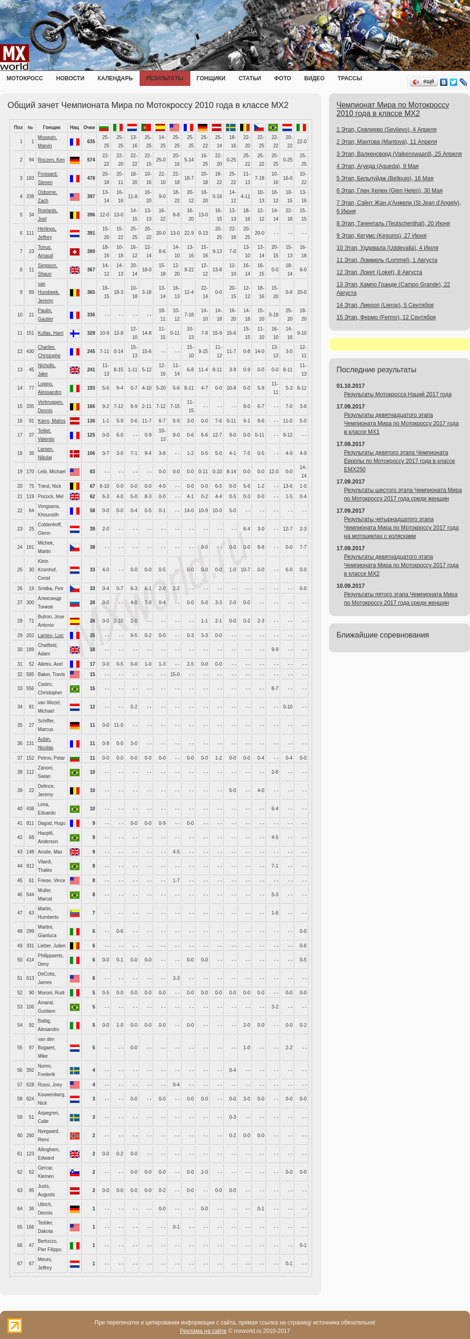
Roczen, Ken (51, 159)
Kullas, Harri (50, 333)
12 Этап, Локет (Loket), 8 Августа (379, 272)
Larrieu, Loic (51, 635)
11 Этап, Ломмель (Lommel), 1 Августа (387, 260)
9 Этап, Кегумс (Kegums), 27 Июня (381, 235)
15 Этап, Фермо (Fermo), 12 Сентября (386, 317)
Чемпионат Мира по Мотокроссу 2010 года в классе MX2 (393, 109)
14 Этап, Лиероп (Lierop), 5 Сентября (385, 305)
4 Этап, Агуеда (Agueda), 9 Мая (378, 166)
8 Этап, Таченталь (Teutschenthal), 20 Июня (393, 223)
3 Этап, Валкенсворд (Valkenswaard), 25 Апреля (399, 154)
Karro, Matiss (52, 420)
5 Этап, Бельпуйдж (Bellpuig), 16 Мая (385, 178)
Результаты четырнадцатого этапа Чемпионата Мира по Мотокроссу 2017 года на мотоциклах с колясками (401, 527)
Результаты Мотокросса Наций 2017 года (398, 394)
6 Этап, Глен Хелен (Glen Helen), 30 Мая (390, 190)
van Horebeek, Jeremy (49, 292)
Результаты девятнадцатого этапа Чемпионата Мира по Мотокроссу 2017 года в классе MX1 (401, 423)
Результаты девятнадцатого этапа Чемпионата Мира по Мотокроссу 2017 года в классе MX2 (401, 565)
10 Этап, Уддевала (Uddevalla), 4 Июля (388, 248)
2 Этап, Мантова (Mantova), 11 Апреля (387, 142)
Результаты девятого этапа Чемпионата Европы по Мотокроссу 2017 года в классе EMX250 (399, 461)
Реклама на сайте (203, 1331)
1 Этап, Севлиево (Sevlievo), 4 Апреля (387, 129)
